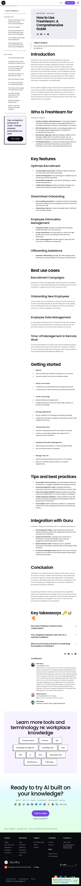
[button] (78, 3)
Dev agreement (23, 879)
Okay (75, 881)
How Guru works (9, 845)
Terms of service (11, 879)
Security (36, 847)
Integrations (7, 847)
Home (6, 829)
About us (51, 845)
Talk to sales (70, 3)
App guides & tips (22, 829)
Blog (20, 855)
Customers (22, 845)
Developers (22, 850)
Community (22, 852)
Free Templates (53, 856)
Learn (20, 842)
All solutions (7, 852)
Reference (12, 829)
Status (35, 845)
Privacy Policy (64, 882)
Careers (51, 842)
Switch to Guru (53, 854)
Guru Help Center (39, 842)
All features (7, 850)
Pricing (6, 842)
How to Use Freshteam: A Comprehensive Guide (43, 829)
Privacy (33, 879)
